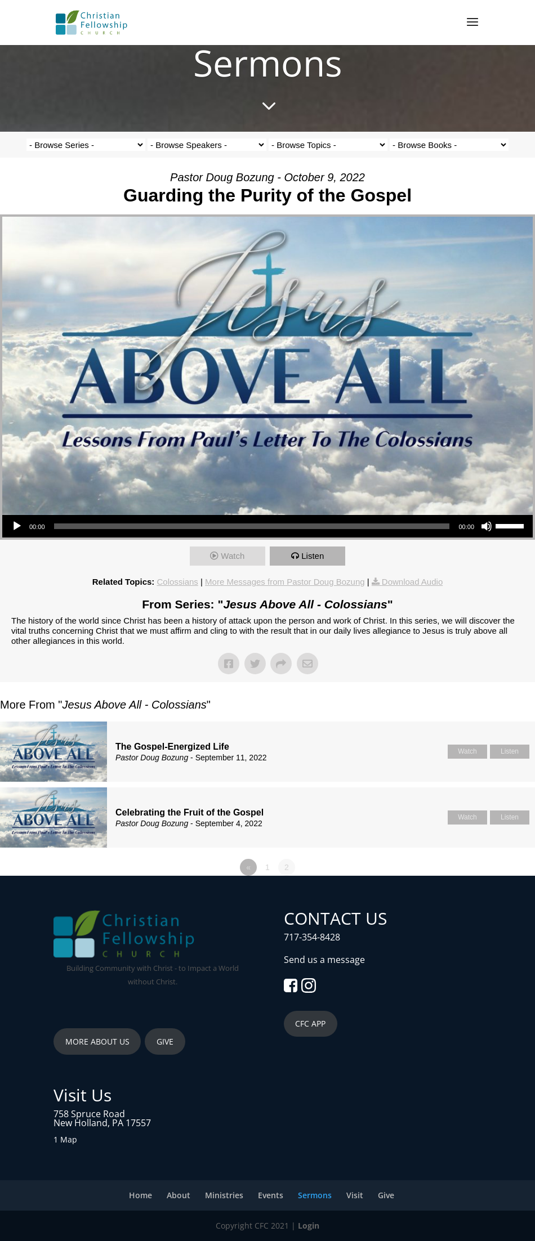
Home (140, 1195)
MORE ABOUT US (97, 1041)
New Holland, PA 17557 (102, 1123)
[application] (267, 526)
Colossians (177, 581)
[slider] (252, 526)
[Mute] (486, 526)
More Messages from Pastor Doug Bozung (284, 581)
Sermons (315, 1195)
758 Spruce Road (89, 1114)
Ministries (224, 1195)
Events (270, 1195)
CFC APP (310, 1023)
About (178, 1195)
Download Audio (412, 581)
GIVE (165, 1041)
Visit (354, 1195)
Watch (232, 556)
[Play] (17, 526)
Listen (312, 556)
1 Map (65, 1139)
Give (386, 1195)
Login (308, 1225)
